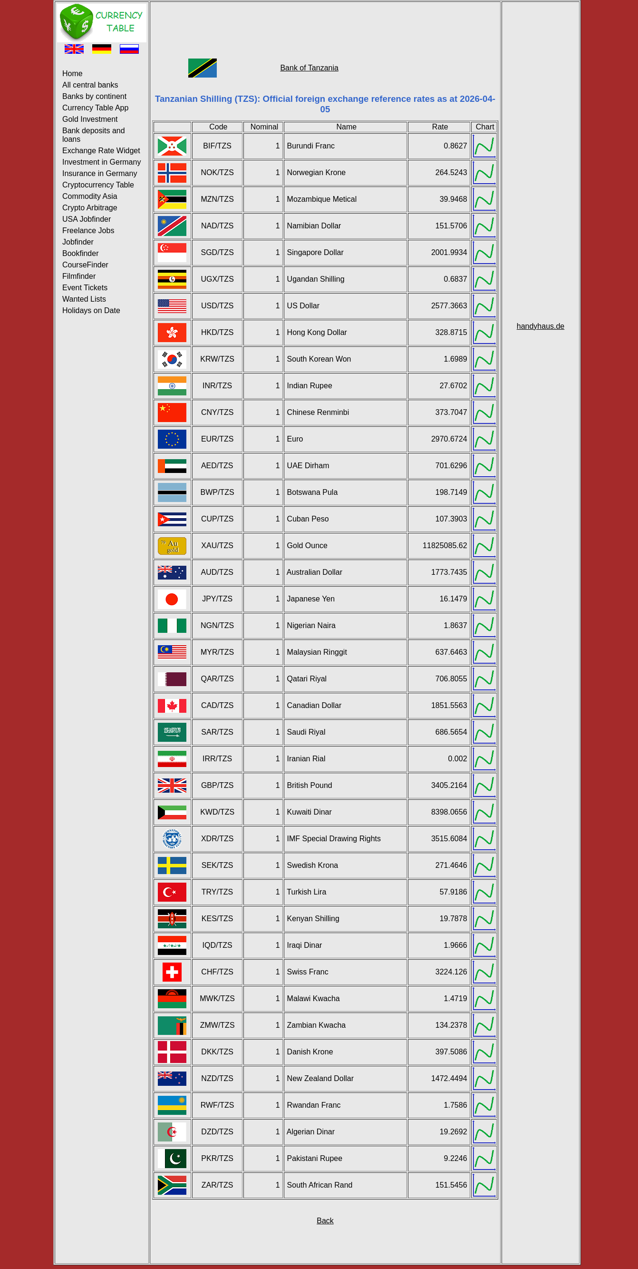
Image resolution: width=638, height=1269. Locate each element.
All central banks (90, 85)
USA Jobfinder (86, 219)
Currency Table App (95, 108)
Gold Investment (90, 119)
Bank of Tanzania (309, 68)
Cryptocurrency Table (98, 185)
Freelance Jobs (88, 230)
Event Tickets (84, 288)
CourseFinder (85, 265)
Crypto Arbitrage (89, 208)
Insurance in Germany (99, 173)
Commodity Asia (89, 196)
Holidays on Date (91, 310)
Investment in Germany (101, 162)
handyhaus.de (541, 326)
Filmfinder (79, 276)
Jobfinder (78, 242)
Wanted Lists (84, 299)
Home (72, 73)
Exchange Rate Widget (101, 151)
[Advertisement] (325, 25)
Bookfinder (80, 253)
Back (325, 1221)
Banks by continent (94, 96)
